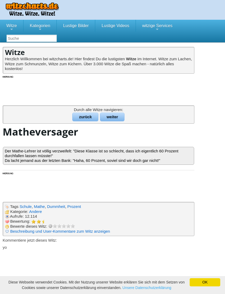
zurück (85, 116)
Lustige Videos (115, 25)
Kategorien (40, 27)
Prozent (74, 206)
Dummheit (56, 206)
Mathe (39, 206)
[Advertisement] (99, 90)
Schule (26, 206)
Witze (11, 27)
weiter (112, 116)
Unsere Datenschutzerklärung (146, 288)
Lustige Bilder (76, 25)
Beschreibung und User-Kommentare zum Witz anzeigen (60, 231)
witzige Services (157, 27)
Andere (35, 211)
